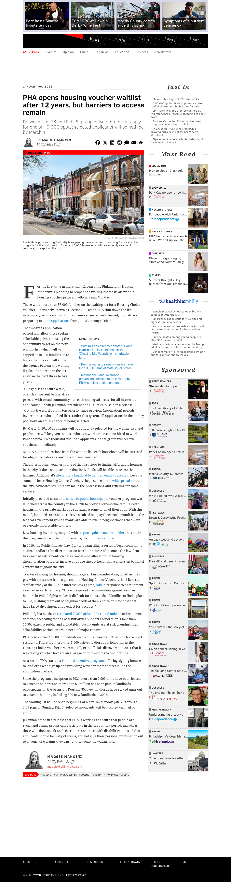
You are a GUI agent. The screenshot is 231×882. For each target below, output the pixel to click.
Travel (156, 469)
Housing (35, 152)
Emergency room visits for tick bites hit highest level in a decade (176, 320)
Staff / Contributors (160, 864)
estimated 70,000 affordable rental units (87, 614)
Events (170, 39)
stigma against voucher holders (102, 533)
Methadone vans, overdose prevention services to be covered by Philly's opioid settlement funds (104, 378)
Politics (51, 52)
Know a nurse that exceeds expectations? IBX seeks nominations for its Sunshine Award (177, 329)
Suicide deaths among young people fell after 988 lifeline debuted (176, 338)
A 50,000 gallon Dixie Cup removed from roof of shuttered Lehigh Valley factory (177, 104)
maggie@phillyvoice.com (64, 766)
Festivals (158, 512)
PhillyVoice (50, 41)
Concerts (158, 253)
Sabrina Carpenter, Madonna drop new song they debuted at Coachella (176, 122)
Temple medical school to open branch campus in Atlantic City (176, 313)
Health (120, 39)
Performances (161, 381)
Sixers (156, 275)
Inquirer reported (102, 538)
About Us (29, 862)
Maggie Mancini (57, 140)
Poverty (97, 774)
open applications (56, 321)
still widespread (118, 481)
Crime (84, 52)
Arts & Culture (162, 231)
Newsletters (162, 52)
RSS (185, 862)
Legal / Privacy (129, 862)
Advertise (62, 862)
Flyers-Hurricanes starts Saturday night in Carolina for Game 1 (178, 140)
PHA (47, 152)
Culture (145, 39)
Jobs (155, 403)
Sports (195, 39)
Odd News (101, 52)
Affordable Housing (116, 774)
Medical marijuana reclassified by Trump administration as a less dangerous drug (177, 345)
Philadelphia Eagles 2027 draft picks (176, 99)
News (95, 39)
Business (141, 52)
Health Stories (162, 209)
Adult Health (160, 644)
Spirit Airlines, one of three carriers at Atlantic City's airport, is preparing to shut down (178, 114)
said (99, 585)
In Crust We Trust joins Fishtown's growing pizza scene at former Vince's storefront (174, 132)
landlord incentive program (83, 661)
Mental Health (161, 709)
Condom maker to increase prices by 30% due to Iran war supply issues (178, 353)
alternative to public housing (80, 499)
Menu (29, 41)
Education (122, 52)
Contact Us (95, 862)
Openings (158, 447)
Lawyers (157, 753)
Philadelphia (68, 774)
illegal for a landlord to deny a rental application (92, 475)
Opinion (68, 52)
